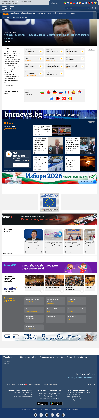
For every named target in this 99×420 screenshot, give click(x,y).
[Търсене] (88, 8)
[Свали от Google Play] (56, 403)
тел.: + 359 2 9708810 (73, 394)
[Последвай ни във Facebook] (35, 415)
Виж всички (9, 177)
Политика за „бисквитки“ (70, 409)
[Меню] (95, 15)
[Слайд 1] (5, 41)
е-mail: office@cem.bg (74, 398)
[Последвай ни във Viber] (63, 415)
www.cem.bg (71, 400)
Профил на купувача (49, 357)
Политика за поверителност (52, 409)
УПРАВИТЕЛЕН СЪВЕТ (10, 365)
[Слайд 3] (8, 41)
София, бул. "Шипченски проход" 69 (78, 392)
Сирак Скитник (68, 357)
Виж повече (9, 85)
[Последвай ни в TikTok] (58, 415)
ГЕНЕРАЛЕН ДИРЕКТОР (7, 362)
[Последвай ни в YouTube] (47, 415)
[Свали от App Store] (43, 403)
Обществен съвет (28, 357)
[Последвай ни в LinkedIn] (52, 415)
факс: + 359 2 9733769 (73, 396)
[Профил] (96, 8)
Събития (82, 357)
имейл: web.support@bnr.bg (23, 396)
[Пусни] (41, 51)
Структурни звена (85, 374)
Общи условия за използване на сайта (31, 409)
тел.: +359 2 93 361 (26, 394)
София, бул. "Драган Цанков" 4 (22, 392)
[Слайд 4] (10, 41)
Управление (8, 357)
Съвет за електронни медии (81, 377)
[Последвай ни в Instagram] (41, 415)
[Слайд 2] (7, 41)
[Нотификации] (92, 8)
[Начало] (8, 8)
